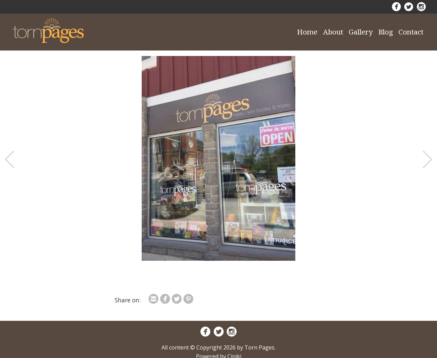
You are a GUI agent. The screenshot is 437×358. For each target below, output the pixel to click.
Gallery (361, 32)
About (333, 32)
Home (307, 32)
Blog (385, 32)
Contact (410, 32)
